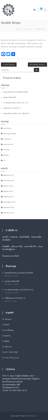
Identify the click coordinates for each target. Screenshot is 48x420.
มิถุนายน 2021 (8, 175)
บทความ (8, 346)
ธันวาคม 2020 (8, 180)
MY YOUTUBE (11, 352)
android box (8, 144)
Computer (7, 139)
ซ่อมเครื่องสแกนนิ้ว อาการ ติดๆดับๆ (16, 113)
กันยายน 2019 (8, 196)
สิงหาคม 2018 (8, 213)
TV (4, 160)
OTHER (6, 150)
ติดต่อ (7, 341)
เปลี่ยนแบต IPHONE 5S (12, 108)
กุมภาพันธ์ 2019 (9, 202)
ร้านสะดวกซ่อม (12, 77)
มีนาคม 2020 (8, 186)
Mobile (6, 155)
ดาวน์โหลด (9, 330)
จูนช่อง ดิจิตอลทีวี (9, 97)
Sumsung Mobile (10, 133)
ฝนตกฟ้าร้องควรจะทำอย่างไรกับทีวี (15, 92)
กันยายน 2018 (8, 207)
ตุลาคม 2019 (8, 191)
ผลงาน (7, 335)
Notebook (7, 128)
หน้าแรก (8, 319)
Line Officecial (12, 357)
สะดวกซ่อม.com (31, 416)
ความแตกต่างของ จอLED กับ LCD (15, 103)
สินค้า (7, 324)
